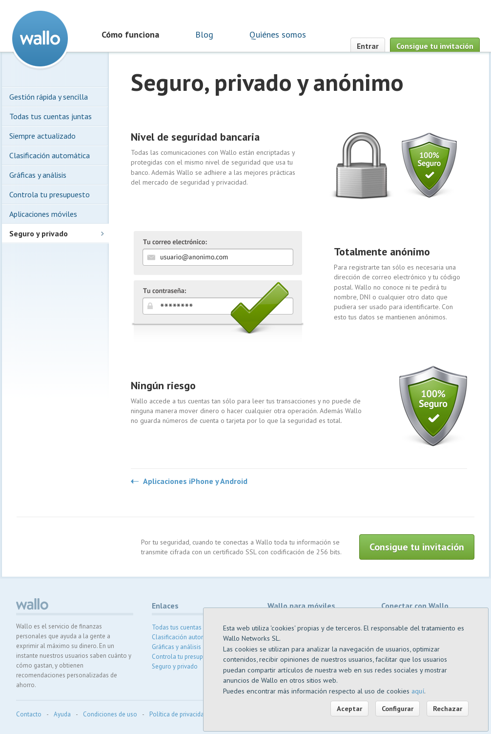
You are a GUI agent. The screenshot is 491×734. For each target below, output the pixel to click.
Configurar (397, 708)
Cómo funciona (130, 34)
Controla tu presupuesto (49, 194)
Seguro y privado (38, 233)
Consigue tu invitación (434, 46)
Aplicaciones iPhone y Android (195, 481)
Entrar (368, 46)
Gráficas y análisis (37, 175)
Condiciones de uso (110, 714)
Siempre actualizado (42, 136)
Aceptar (349, 708)
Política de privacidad (178, 714)
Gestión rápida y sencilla (48, 97)
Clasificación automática (49, 155)
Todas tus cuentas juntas (50, 116)
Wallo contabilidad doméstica (40, 38)
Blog (204, 34)
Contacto (28, 714)
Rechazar (447, 708)
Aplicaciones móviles (43, 214)
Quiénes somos (277, 34)
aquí (417, 690)
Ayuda (62, 714)
